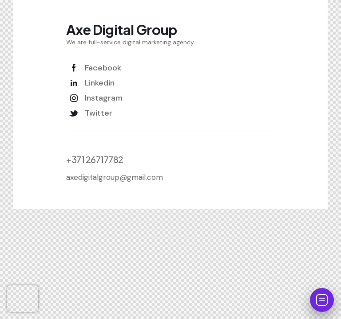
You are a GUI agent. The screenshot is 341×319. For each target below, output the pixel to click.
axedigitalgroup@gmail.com (114, 177)
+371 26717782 (94, 159)
